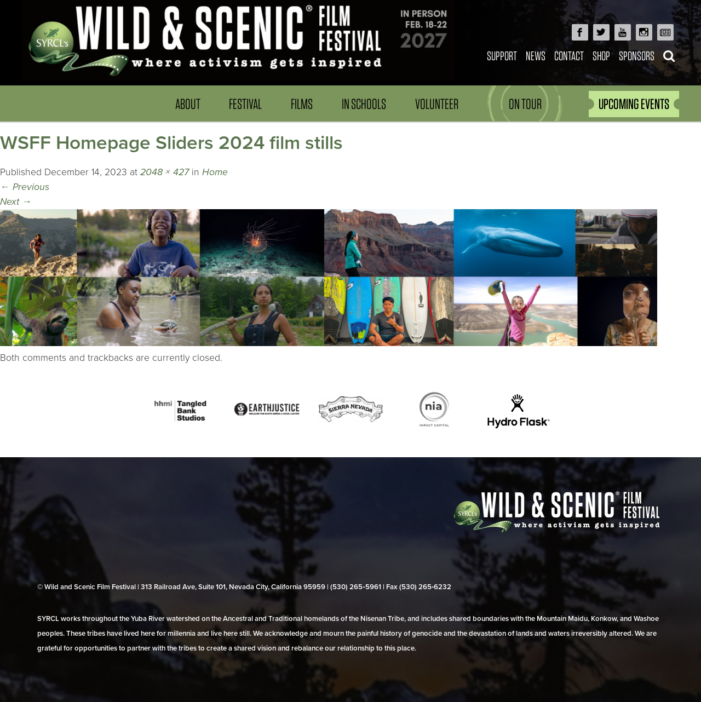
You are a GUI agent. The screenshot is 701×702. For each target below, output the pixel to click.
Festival (245, 103)
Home (215, 172)
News (535, 55)
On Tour (525, 103)
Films (302, 103)
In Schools (364, 103)
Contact (569, 55)
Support (502, 55)
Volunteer (436, 103)
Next (16, 202)
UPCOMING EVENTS (634, 103)
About (187, 103)
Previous (24, 187)
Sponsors (636, 55)
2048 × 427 (164, 172)
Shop (601, 55)
